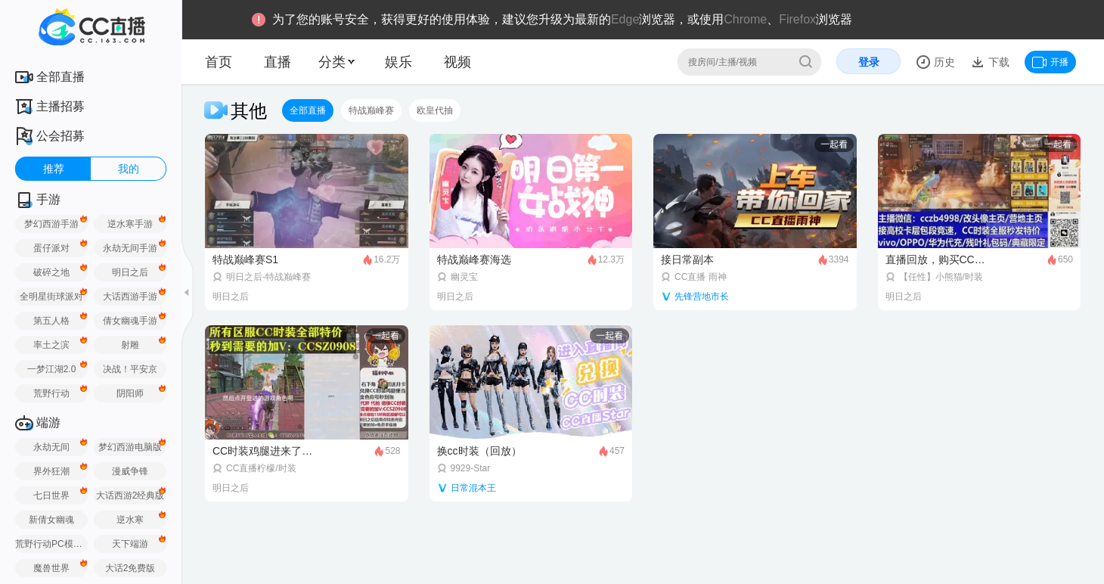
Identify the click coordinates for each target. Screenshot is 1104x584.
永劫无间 (51, 447)
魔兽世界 (51, 568)
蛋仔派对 (51, 248)
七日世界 (51, 495)
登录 (868, 62)
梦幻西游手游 (51, 224)
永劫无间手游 (130, 248)
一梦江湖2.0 (51, 369)
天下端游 (130, 544)
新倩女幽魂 (51, 519)
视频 (457, 62)
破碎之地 (51, 272)
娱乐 (398, 62)
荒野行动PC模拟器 (51, 544)
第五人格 (51, 320)
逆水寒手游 (130, 224)
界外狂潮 (51, 471)
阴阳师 (130, 393)
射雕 (130, 345)
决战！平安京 (130, 369)
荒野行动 (51, 393)
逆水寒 (130, 519)
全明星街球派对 (51, 296)
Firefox (797, 19)
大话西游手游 (130, 296)
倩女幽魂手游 (130, 320)
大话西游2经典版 (130, 495)
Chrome (745, 19)
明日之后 (130, 272)
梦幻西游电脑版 (130, 447)
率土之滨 (51, 345)
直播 (277, 62)
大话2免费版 (130, 568)
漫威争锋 (130, 471)
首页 (218, 62)
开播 (1050, 62)
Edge (625, 19)
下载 (997, 62)
